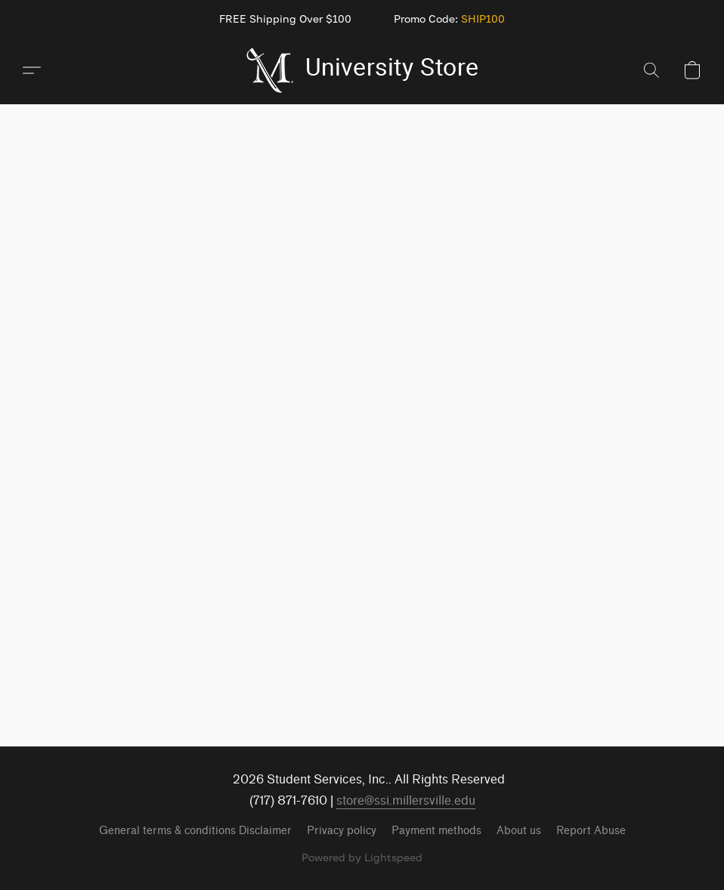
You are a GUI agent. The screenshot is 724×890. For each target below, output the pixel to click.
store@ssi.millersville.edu (405, 800)
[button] (362, 70)
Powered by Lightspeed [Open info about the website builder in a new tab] (362, 857)
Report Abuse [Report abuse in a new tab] (591, 830)
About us (519, 830)
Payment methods (436, 830)
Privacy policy (341, 830)
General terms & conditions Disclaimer (195, 830)
